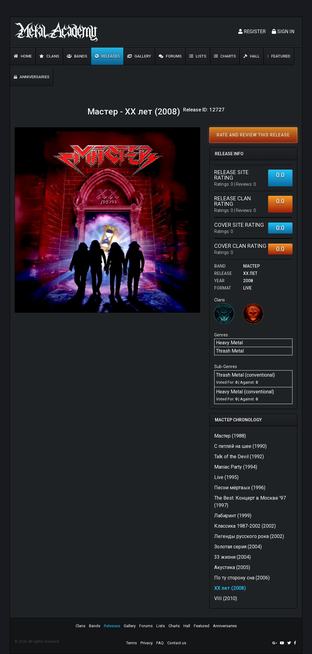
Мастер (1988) (230, 436)
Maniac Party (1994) (235, 467)
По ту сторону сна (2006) (242, 578)
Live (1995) (226, 477)
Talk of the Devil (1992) (239, 456)
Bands (77, 56)
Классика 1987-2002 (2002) (245, 526)
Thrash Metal (230, 351)
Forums (170, 56)
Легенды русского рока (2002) (249, 536)
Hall (251, 56)
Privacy (146, 643)
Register (252, 31)
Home (23, 56)
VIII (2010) (225, 598)
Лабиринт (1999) (232, 516)
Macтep (251, 266)
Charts (225, 56)
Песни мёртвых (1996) (239, 487)
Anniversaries (31, 77)
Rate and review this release (253, 134)
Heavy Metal (229, 343)
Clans (49, 56)
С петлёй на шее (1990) (240, 446)
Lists (197, 56)
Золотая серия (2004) (238, 547)
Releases (107, 56)
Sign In (283, 31)
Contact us (176, 643)
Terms (131, 643)
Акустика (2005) (232, 567)
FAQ (160, 643)
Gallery (139, 56)
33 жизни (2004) (232, 557)
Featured (278, 56)
